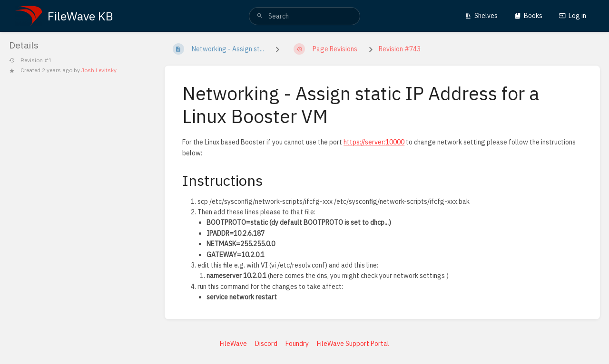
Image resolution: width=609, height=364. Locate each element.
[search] (304, 16)
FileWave (233, 343)
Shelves (481, 15)
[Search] (259, 16)
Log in (572, 15)
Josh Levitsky (99, 70)
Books (528, 15)
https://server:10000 (374, 142)
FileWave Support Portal (353, 343)
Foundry (297, 343)
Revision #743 (400, 49)
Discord (266, 343)
